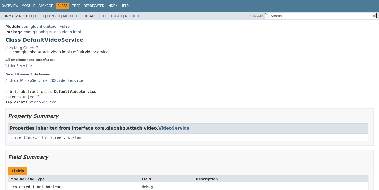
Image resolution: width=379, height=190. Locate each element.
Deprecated (93, 6)
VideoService (18, 66)
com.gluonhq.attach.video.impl (52, 32)
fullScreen (52, 137)
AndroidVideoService (26, 80)
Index (113, 6)
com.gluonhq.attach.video (46, 26)
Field (39, 16)
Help (125, 6)
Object (29, 97)
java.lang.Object (20, 48)
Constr (53, 16)
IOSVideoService (66, 80)
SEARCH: (256, 16)
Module (28, 6)
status (74, 137)
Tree (76, 6)
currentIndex (23, 137)
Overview (10, 6)
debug (147, 187)
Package (45, 6)
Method (70, 16)
